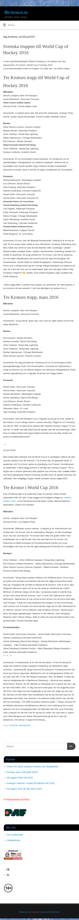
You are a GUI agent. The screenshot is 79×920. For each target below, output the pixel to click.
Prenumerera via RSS (17, 799)
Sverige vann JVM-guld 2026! (22, 772)
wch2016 (14, 725)
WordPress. (55, 912)
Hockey (48, 4)
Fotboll (57, 4)
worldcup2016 (24, 725)
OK (70, 746)
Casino (66, 4)
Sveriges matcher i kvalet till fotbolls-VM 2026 (31, 783)
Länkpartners (14, 840)
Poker (75, 4)
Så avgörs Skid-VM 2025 (20, 777)
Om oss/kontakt (15, 834)
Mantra (45, 912)
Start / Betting (36, 4)
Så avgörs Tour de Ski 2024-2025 (24, 788)
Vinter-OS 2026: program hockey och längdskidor (33, 766)
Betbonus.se (16, 12)
